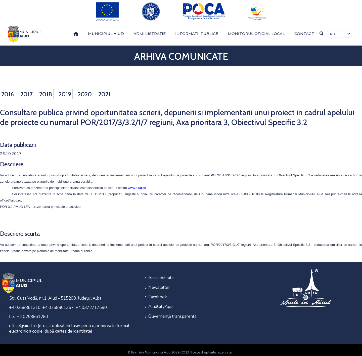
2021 (104, 90)
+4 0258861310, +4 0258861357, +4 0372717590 (58, 303)
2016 (7, 90)
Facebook (157, 291)
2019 (65, 90)
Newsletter (159, 282)
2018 (45, 90)
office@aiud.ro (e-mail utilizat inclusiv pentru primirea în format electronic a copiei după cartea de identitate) (69, 324)
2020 (85, 90)
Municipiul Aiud (106, 29)
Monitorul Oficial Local (256, 29)
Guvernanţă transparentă (172, 309)
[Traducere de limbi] (339, 29)
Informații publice (196, 29)
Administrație (149, 29)
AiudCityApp (160, 300)
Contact (304, 29)
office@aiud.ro (10, 196)
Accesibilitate (161, 273)
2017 (26, 90)
